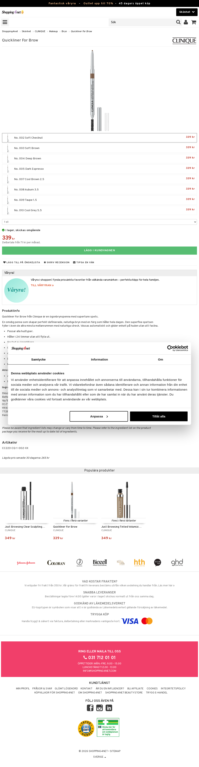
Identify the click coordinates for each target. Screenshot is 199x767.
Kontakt (86, 688)
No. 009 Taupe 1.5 (99, 200)
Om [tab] (160, 359)
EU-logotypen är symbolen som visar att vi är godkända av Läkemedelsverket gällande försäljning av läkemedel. (99, 605)
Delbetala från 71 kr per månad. (21, 242)
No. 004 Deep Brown (99, 158)
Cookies (152, 688)
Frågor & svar (42, 688)
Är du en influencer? (110, 688)
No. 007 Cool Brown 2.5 (99, 179)
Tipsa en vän (83, 262)
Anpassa (99, 416)
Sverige (99, 757)
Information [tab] (99, 359)
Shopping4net (10, 31)
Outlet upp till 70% (98, 3)
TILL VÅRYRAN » (42, 285)
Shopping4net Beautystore (124, 692)
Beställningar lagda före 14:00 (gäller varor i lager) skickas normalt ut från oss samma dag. (99, 594)
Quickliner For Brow (81, 31)
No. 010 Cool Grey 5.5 (99, 210)
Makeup (53, 31)
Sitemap (115, 751)
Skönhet (26, 31)
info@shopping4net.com (99, 671)
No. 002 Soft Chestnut (99, 138)
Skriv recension (57, 262)
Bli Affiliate (135, 688)
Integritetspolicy (173, 688)
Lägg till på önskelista (21, 262)
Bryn (64, 31)
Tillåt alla (158, 416)
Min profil (23, 688)
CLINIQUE (40, 31)
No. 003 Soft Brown (99, 148)
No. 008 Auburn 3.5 (99, 190)
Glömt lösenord (66, 688)
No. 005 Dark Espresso (99, 169)
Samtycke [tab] (38, 359)
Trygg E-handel (156, 692)
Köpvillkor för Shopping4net (54, 692)
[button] (194, 22)
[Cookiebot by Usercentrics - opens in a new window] (170, 348)
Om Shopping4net (90, 692)
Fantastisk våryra (62, 3)
